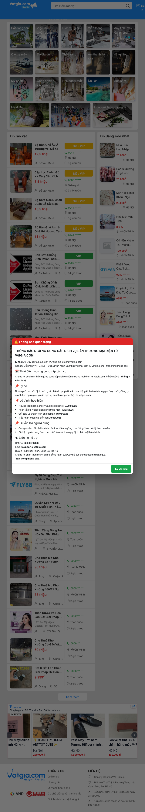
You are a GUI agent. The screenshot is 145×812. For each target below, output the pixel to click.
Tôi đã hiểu (121, 468)
